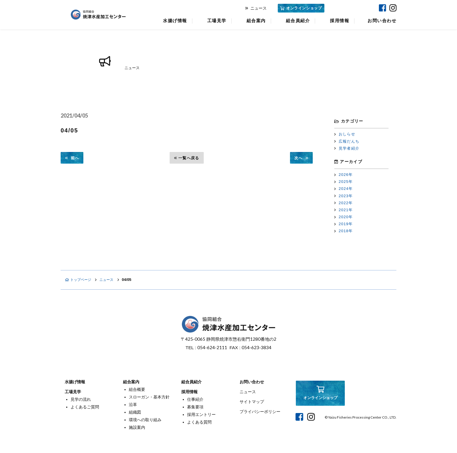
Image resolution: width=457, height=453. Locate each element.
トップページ (79, 279)
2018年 (343, 231)
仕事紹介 (195, 399)
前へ (72, 158)
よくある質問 (199, 422)
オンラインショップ (301, 8)
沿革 (133, 404)
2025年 (343, 181)
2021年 (343, 210)
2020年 (343, 217)
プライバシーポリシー (260, 411)
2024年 (343, 188)
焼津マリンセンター (351, 8)
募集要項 (195, 407)
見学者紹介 (346, 148)
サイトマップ (252, 401)
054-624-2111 (212, 347)
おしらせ (344, 134)
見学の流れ (81, 399)
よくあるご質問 (85, 407)
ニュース (256, 8)
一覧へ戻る (186, 158)
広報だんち (346, 141)
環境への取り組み (145, 419)
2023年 (343, 196)
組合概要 (137, 389)
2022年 (343, 203)
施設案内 (137, 427)
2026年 (343, 174)
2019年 (343, 224)
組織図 (135, 412)
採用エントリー (201, 414)
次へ (301, 158)
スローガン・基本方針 (149, 397)
